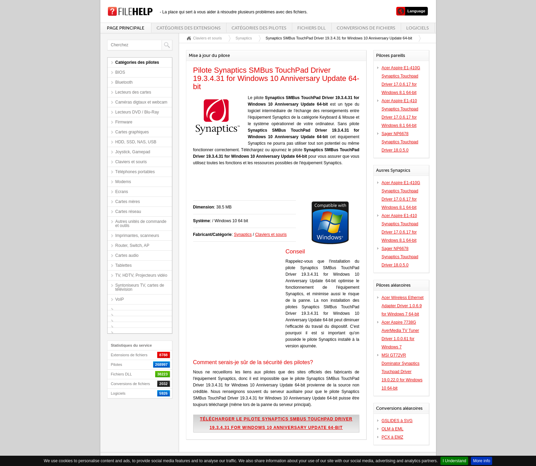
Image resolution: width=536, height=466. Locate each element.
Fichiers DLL (311, 28)
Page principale (125, 28)
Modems (123, 181)
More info (481, 460)
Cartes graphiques (132, 132)
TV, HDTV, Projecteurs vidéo (141, 275)
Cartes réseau (128, 211)
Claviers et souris (131, 161)
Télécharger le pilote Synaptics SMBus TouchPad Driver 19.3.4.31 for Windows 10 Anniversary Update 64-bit (276, 423)
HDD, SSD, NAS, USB (136, 142)
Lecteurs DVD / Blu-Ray (137, 112)
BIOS (120, 72)
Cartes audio (127, 255)
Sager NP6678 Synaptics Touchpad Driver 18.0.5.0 (400, 142)
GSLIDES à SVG (397, 420)
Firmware (124, 122)
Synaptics (244, 38)
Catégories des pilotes (259, 28)
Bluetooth (124, 82)
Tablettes (123, 265)
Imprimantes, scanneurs (137, 235)
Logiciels (417, 28)
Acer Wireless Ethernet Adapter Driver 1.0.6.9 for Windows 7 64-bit (403, 305)
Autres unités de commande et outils (140, 223)
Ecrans (121, 191)
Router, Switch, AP (132, 245)
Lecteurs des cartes (133, 92)
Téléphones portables (135, 171)
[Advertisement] (273, 186)
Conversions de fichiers (366, 28)
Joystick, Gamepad (132, 152)
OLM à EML (392, 429)
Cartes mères (127, 201)
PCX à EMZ (392, 437)
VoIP (119, 299)
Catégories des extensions (189, 28)
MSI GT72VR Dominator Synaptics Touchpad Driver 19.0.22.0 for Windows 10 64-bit (402, 372)
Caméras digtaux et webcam (141, 102)
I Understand (454, 460)
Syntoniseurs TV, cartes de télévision (139, 287)
